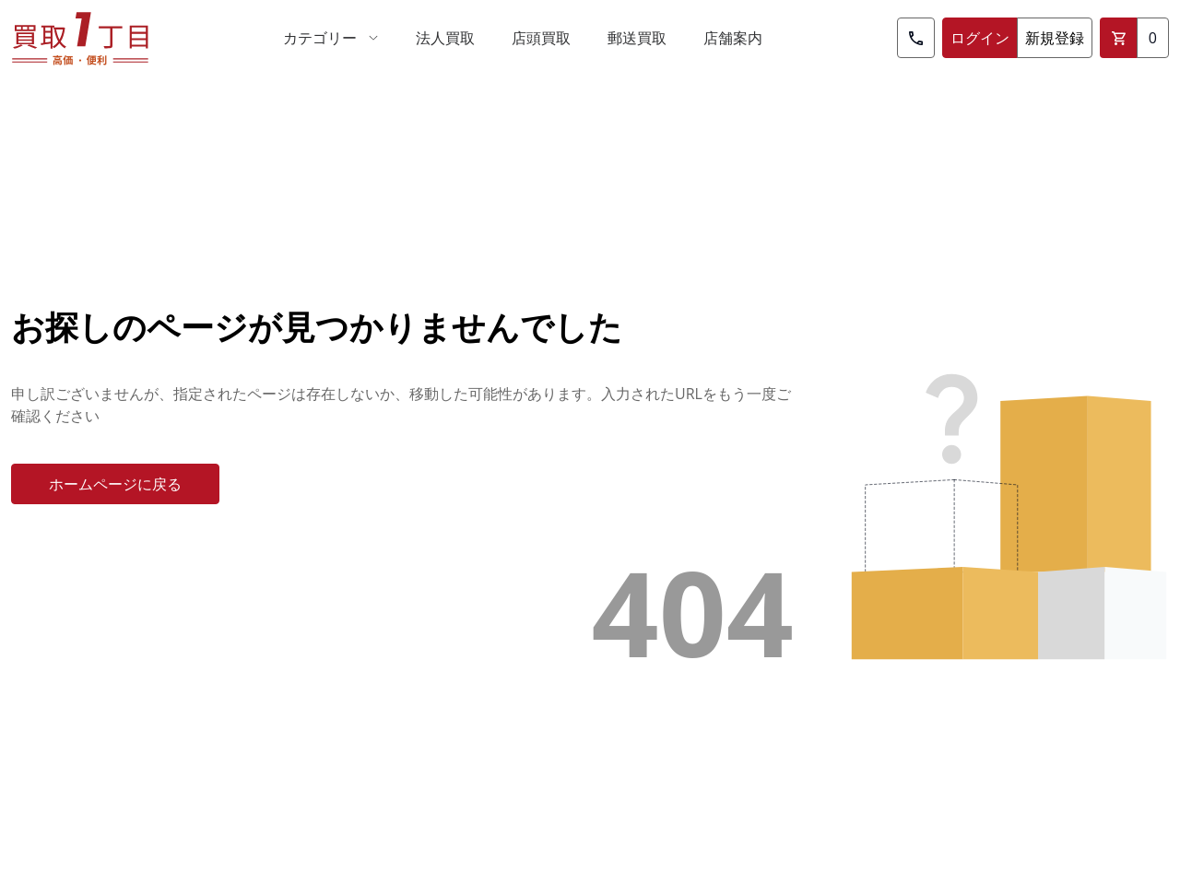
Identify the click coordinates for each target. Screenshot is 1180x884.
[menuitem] (331, 38)
